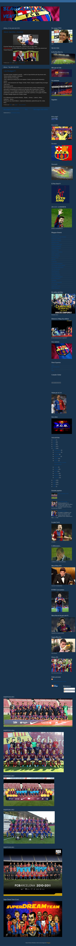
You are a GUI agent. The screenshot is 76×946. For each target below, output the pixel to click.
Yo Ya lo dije (54, 284)
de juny (56, 467)
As (52, 368)
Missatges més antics (41, 109)
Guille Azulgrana (55, 253)
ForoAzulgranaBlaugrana (57, 267)
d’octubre (56, 454)
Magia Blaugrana (55, 288)
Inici (26, 109)
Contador (53, 121)
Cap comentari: (22, 104)
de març (56, 473)
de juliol (56, 460)
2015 (54, 440)
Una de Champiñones (56, 282)
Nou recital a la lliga (62, 501)
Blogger (48, 942)
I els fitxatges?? (10, 71)
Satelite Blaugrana (55, 274)
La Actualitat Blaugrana (56, 263)
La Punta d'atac (55, 250)
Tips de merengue (55, 269)
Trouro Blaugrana (55, 255)
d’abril (56, 471)
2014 (54, 442)
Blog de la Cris (54, 257)
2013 (54, 444)
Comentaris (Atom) (15, 112)
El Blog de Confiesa (56, 238)
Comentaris (67, 691)
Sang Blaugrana (55, 271)
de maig (56, 469)
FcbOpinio (53, 280)
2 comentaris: (22, 62)
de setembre (57, 456)
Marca (52, 370)
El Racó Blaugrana (55, 278)
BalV (54, 679)
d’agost (56, 458)
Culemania (54, 261)
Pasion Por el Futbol (56, 240)
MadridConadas (55, 242)
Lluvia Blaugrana (55, 273)
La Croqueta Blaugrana (57, 276)
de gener (56, 477)
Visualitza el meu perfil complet (58, 681)
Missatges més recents (11, 109)
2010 (54, 480)
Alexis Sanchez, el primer (13, 32)
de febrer (56, 475)
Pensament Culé (55, 235)
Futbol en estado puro (56, 244)
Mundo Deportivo (55, 366)
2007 (54, 486)
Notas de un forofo (55, 286)
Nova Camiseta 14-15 (63, 493)
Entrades (67, 688)
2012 (54, 446)
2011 (54, 448)
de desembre (57, 450)
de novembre (57, 452)
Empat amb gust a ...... (63, 511)
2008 (54, 484)
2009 (54, 482)
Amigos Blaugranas (56, 248)
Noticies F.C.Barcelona (56, 252)
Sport (52, 365)
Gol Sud (53, 259)
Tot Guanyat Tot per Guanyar (58, 265)
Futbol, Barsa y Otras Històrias (58, 236)
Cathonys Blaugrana (56, 246)
